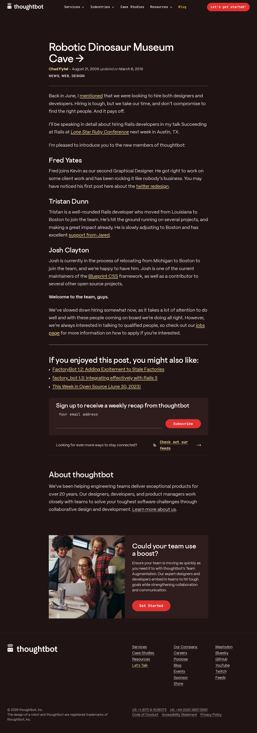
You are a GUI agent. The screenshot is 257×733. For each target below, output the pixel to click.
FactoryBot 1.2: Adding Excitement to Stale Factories (108, 369)
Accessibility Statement (179, 714)
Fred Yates (65, 160)
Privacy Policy (211, 714)
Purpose (181, 659)
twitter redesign (152, 186)
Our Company (185, 647)
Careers (180, 653)
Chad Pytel (58, 69)
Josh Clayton (69, 250)
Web (65, 76)
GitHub (221, 659)
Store (178, 684)
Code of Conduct (145, 714)
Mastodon (224, 647)
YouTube (222, 665)
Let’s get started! (228, 7)
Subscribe (183, 423)
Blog (182, 7)
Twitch (221, 671)
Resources (161, 7)
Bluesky (221, 653)
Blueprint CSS (103, 276)
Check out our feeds (170, 445)
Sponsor (181, 678)
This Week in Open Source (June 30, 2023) (96, 387)
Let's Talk (140, 665)
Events (179, 671)
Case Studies (132, 7)
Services (74, 7)
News (54, 76)
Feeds (220, 678)
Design (78, 76)
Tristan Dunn (69, 201)
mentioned (91, 96)
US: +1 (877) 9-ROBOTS (149, 710)
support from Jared (89, 235)
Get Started (151, 605)
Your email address (78, 414)
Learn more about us (154, 509)
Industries (102, 7)
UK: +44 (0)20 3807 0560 (189, 710)
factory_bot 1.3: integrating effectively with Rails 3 (104, 378)
